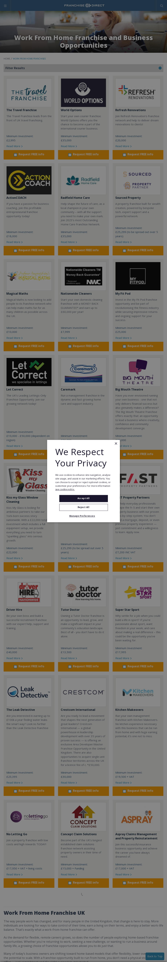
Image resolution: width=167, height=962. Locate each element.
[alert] (83, 481)
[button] (83, 516)
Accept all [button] (83, 498)
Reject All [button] (83, 507)
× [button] (115, 443)
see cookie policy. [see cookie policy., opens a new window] (65, 489)
